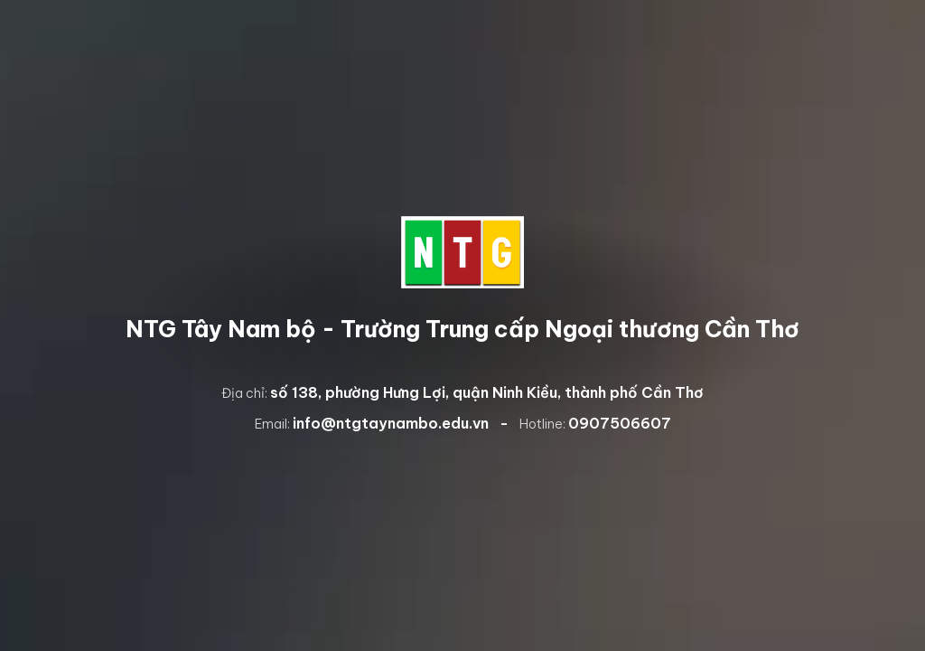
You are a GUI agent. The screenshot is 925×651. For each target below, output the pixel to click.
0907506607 (619, 423)
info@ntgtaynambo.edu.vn (391, 423)
